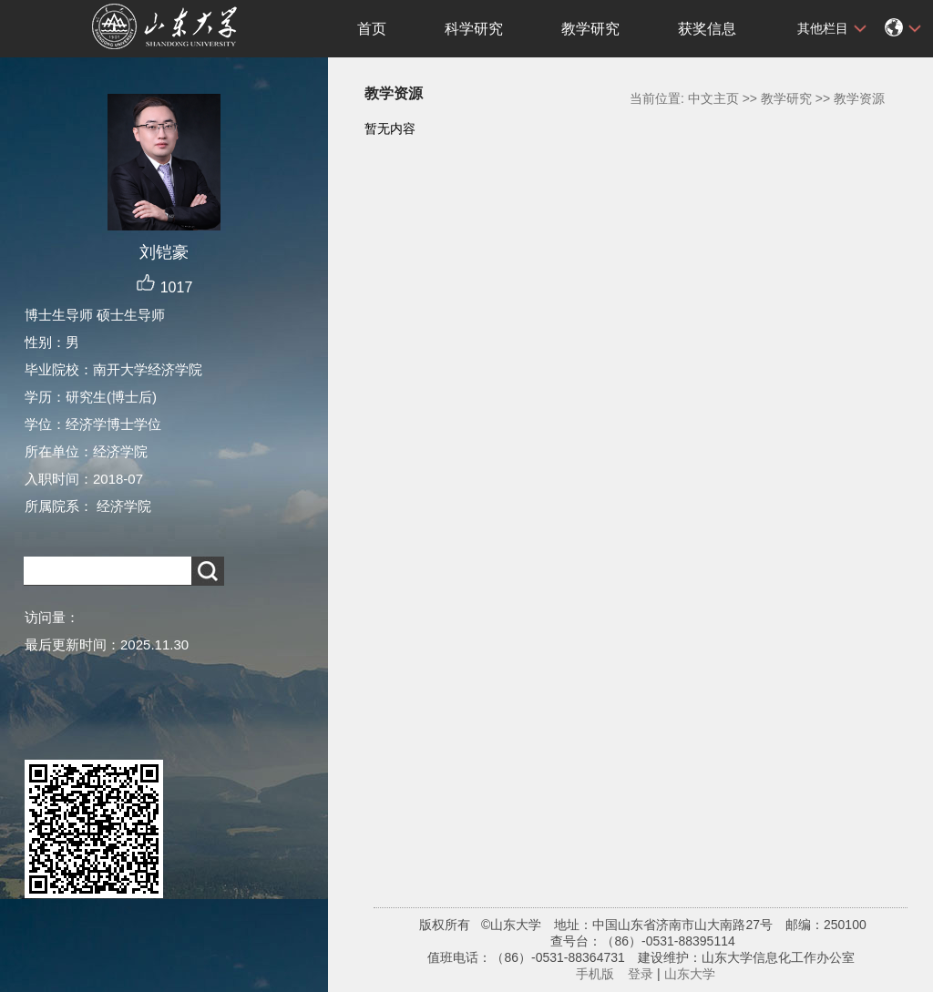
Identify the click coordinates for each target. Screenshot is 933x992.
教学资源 (859, 98)
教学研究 (590, 28)
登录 (640, 973)
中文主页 (713, 98)
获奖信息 (707, 28)
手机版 (595, 973)
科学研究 (474, 28)
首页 (371, 28)
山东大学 (689, 973)
